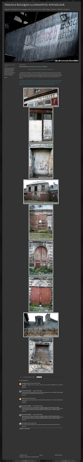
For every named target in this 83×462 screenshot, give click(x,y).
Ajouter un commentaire (25, 428)
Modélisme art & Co (26, 383)
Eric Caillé (24, 423)
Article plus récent (23, 455)
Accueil (40, 455)
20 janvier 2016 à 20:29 (31, 423)
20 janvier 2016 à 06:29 (37, 406)
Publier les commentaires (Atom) (32, 457)
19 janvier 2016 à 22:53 (30, 398)
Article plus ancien (58, 455)
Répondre (24, 387)
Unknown (24, 398)
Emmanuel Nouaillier (26, 390)
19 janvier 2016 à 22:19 (37, 390)
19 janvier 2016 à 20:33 (35, 383)
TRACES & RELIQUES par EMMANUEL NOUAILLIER (34, 4)
